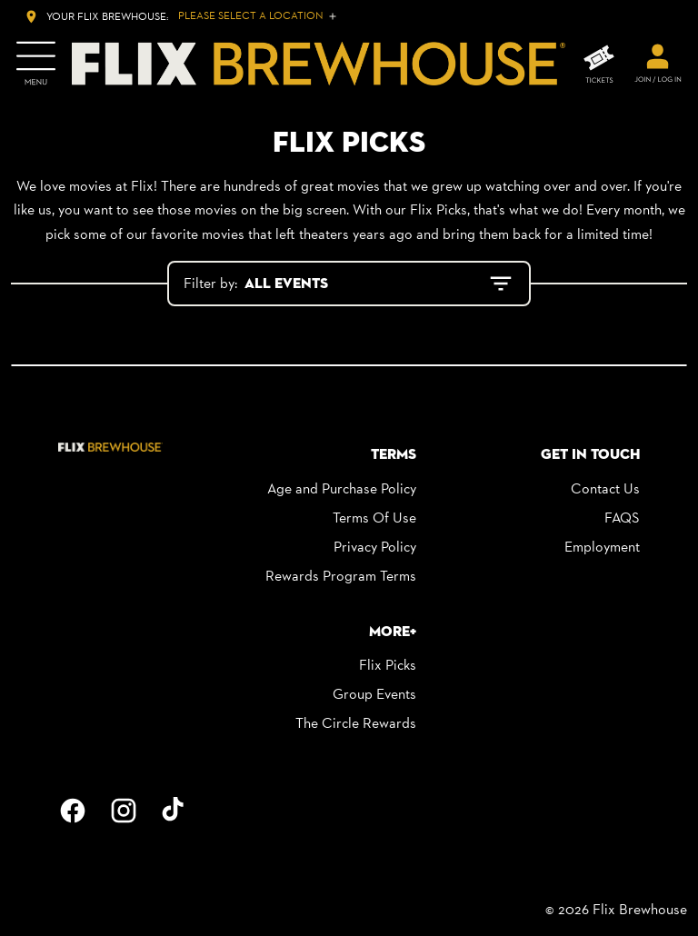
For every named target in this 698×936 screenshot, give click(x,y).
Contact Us (605, 488)
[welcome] (658, 63)
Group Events (374, 693)
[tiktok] (174, 810)
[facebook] (72, 810)
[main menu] (36, 63)
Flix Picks (387, 664)
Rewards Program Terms (340, 575)
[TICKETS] (599, 64)
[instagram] (123, 810)
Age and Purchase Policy (341, 488)
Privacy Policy (375, 546)
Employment (602, 546)
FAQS (622, 517)
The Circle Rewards (355, 722)
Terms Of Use (374, 517)
